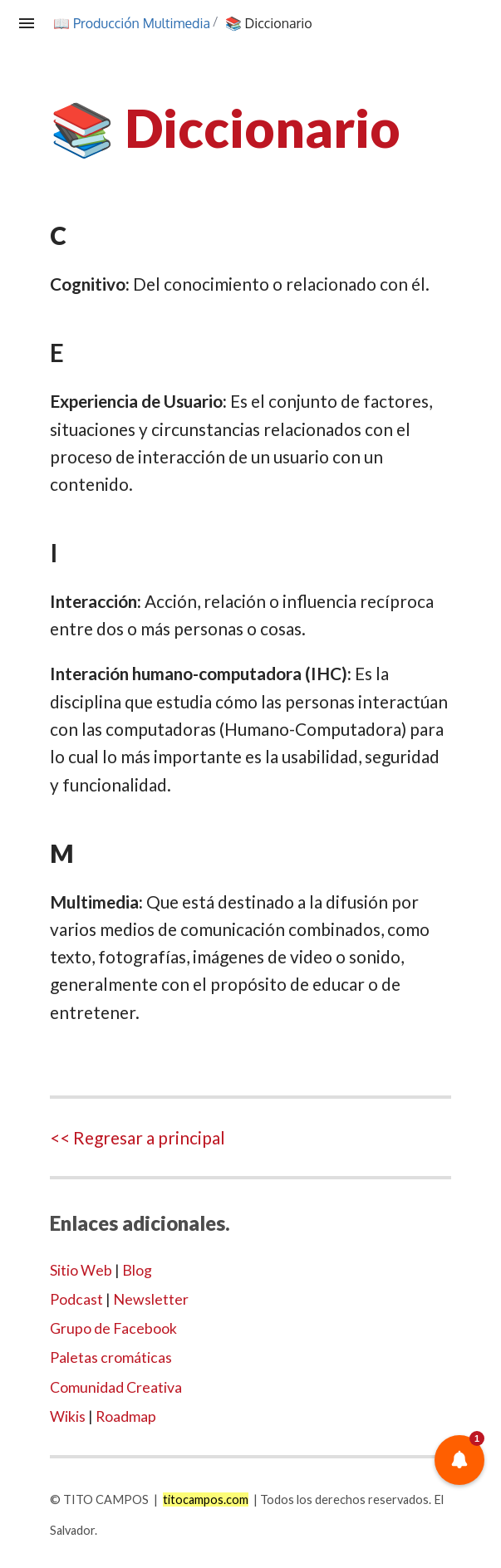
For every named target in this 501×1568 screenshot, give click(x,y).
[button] (459, 1460)
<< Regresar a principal (137, 1137)
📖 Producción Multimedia (133, 23)
